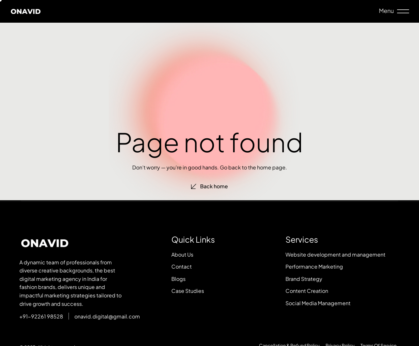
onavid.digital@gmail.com (107, 316)
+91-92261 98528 (41, 316)
